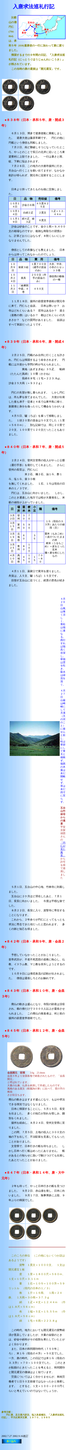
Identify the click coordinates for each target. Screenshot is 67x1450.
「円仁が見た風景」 (62, 849)
